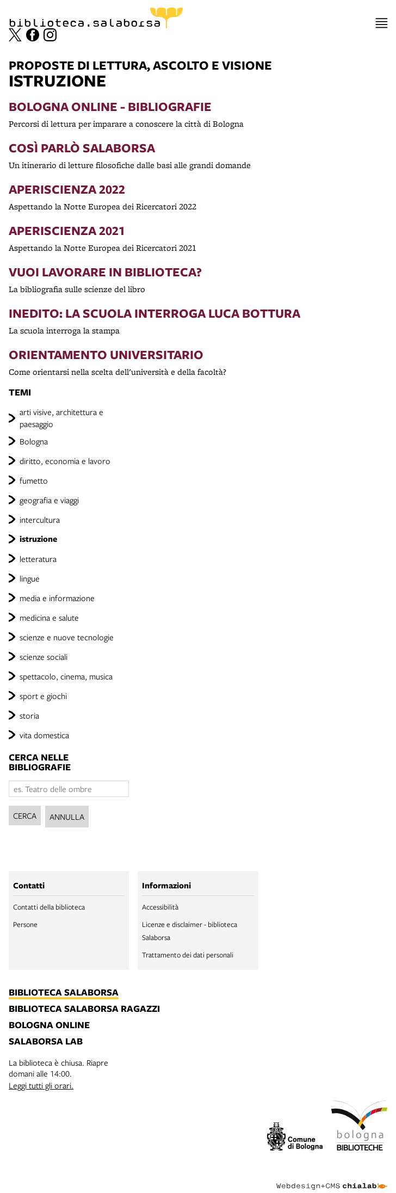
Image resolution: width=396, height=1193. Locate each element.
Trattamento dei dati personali (187, 955)
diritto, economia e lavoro (65, 460)
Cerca (24, 815)
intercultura (40, 519)
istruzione (38, 539)
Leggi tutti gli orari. (41, 1085)
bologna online (49, 1025)
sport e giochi (43, 695)
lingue (30, 578)
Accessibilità (160, 907)
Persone (25, 924)
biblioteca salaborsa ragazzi (84, 1009)
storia (29, 715)
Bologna (34, 441)
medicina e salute (49, 617)
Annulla (66, 816)
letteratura (38, 558)
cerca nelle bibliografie (40, 762)
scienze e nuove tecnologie (67, 637)
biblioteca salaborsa (64, 992)
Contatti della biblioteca (49, 907)
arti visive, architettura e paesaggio (61, 417)
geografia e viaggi (49, 499)
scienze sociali (43, 656)
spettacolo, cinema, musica (66, 676)
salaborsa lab (46, 1041)
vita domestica (44, 735)
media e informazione (57, 597)
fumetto (34, 480)
